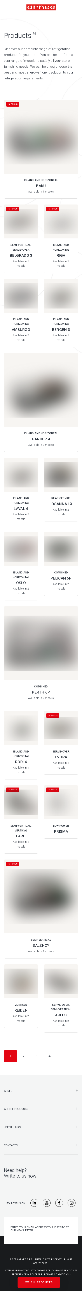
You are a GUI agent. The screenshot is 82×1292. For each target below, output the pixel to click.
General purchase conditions (49, 1274)
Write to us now (20, 1176)
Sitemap (9, 1270)
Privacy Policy (25, 1270)
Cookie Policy (45, 1270)
